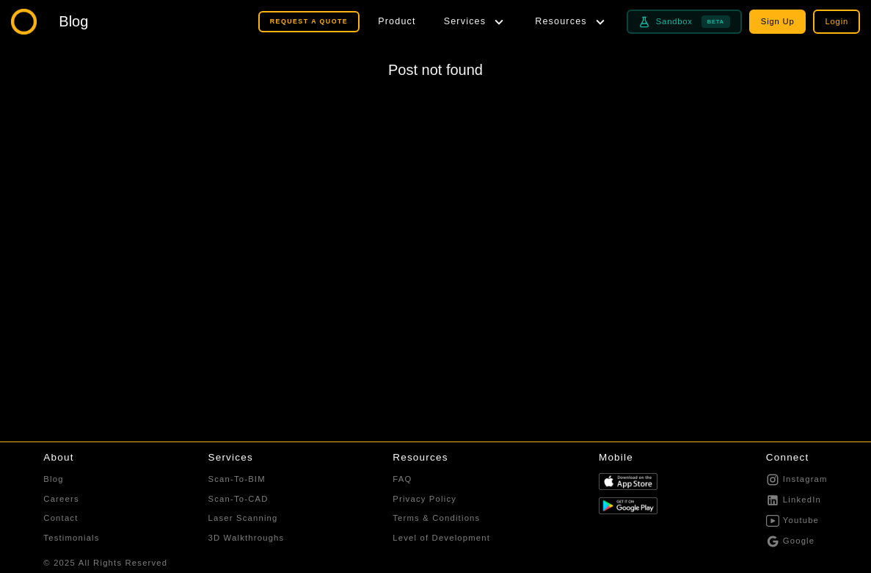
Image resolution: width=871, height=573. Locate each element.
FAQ (402, 479)
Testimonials (71, 537)
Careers (61, 498)
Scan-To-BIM (237, 479)
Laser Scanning (243, 517)
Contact (60, 517)
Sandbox (684, 21)
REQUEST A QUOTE (309, 21)
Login (836, 21)
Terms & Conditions (436, 517)
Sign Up (778, 21)
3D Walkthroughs (246, 537)
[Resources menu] (571, 22)
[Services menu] (476, 22)
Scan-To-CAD (238, 498)
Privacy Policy (424, 498)
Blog (53, 479)
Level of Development (441, 537)
